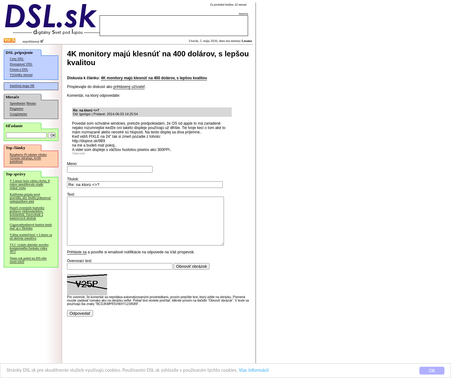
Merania (31, 103)
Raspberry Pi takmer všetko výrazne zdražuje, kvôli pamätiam (28, 158)
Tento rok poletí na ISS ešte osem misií (28, 259)
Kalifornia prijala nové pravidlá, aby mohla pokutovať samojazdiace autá (30, 198)
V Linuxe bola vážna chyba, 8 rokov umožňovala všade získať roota (30, 184)
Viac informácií (271, 371)
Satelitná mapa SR (22, 85)
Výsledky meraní (21, 74)
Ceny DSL (17, 58)
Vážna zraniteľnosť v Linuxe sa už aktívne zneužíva (31, 236)
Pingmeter (16, 108)
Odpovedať (78, 153)
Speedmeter (17, 103)
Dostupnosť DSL (21, 64)
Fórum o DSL (19, 69)
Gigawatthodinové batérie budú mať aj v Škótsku (31, 226)
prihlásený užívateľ (129, 87)
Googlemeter (18, 114)
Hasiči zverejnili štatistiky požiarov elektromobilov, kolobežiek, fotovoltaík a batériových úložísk (27, 213)
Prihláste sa (77, 261)
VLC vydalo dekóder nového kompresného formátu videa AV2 (29, 248)
